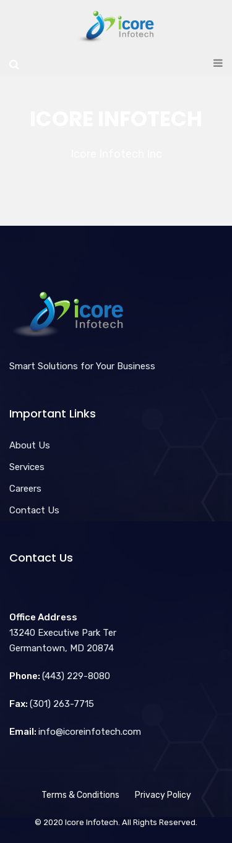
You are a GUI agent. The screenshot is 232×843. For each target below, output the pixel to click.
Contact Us (34, 510)
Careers (25, 488)
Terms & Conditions (80, 795)
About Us (29, 445)
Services (27, 467)
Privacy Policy (163, 795)
